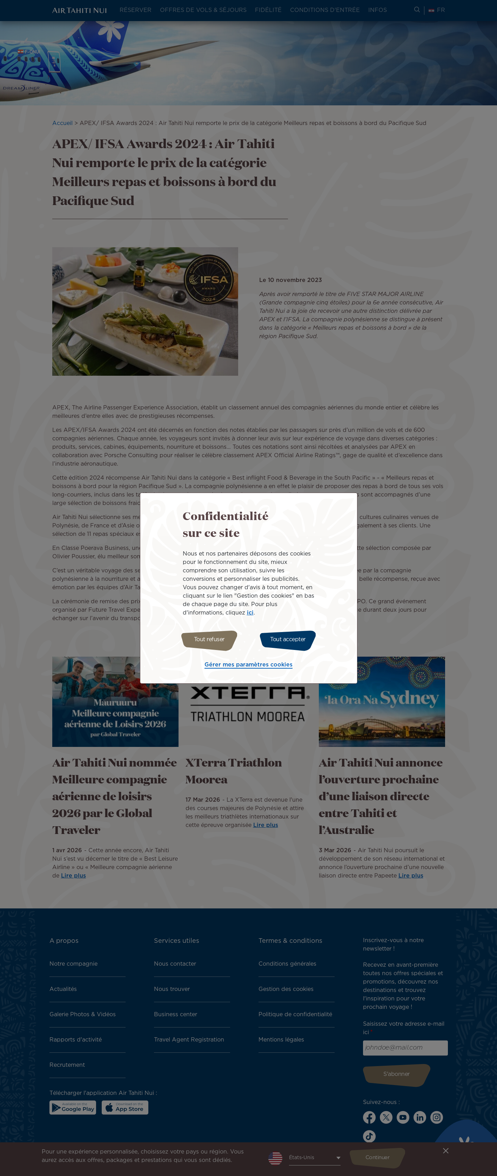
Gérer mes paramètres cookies (248, 666)
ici (250, 612)
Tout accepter (290, 639)
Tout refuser (207, 639)
